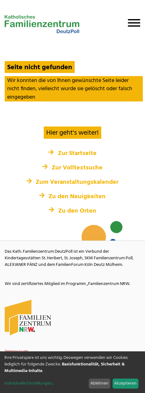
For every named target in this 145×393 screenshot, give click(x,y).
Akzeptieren (125, 383)
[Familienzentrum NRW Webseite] (28, 317)
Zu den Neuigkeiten (72, 197)
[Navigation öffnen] (131, 24)
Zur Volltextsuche (72, 168)
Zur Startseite (72, 153)
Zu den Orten (72, 211)
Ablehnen (99, 383)
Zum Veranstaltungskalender (73, 182)
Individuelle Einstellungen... (29, 383)
